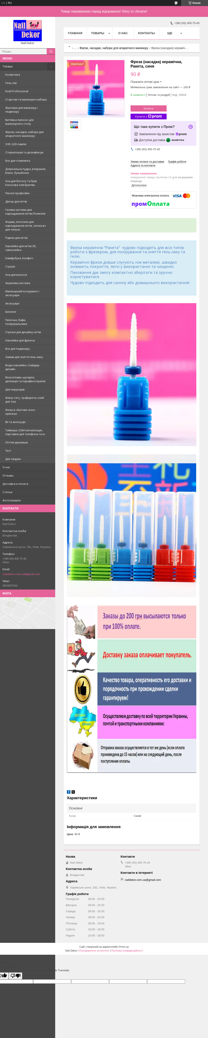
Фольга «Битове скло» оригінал (20, 412)
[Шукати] (51, 51)
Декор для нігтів (16, 201)
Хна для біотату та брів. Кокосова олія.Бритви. (21, 183)
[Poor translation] (15, 975)
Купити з (148, 117)
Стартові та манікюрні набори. (26, 99)
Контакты (146, 33)
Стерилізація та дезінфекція (24, 152)
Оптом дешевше (16, 442)
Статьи (7, 492)
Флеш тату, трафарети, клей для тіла (24, 399)
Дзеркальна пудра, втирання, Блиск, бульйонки (25, 171)
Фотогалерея (12, 500)
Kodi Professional (16, 91)
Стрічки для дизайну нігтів (23, 332)
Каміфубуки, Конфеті (19, 258)
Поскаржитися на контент (94, 950)
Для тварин (13, 459)
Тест (8, 451)
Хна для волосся (16, 275)
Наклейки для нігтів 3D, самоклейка (20, 248)
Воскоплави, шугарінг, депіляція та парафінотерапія (25, 379)
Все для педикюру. (17, 349)
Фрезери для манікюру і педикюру (21, 109)
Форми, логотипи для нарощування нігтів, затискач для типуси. (25, 225)
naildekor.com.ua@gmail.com (21, 574)
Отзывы (8, 475)
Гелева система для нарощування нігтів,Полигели (25, 211)
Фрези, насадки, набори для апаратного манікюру (24, 134)
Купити (148, 108)
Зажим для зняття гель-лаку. (24, 357)
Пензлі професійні (17, 193)
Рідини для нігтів (16, 238)
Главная (75, 33)
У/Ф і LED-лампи (15, 144)
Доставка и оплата (15, 484)
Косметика (12, 74)
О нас (6, 467)
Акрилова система (17, 283)
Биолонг (10, 312)
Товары (8, 66)
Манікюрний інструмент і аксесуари (22, 293)
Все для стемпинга (17, 161)
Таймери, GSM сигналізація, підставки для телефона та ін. (25, 432)
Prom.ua (124, 946)
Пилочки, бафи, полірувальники (16, 322)
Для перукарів (15, 389)
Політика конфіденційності (127, 950)
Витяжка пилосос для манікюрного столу (19, 122)
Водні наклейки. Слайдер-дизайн (22, 367)
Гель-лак (11, 83)
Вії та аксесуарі (15, 422)
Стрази (10, 266)
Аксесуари (12, 303)
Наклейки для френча (20, 340)
